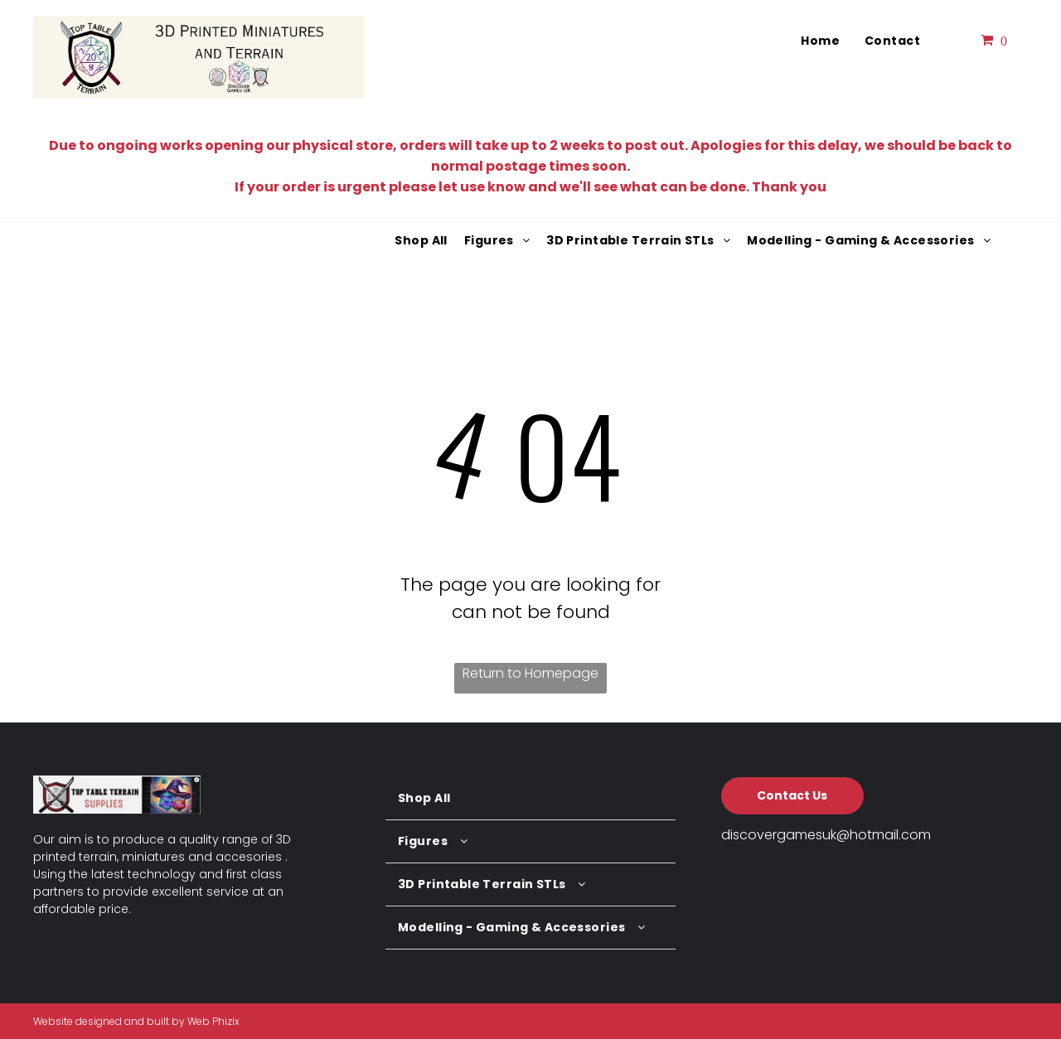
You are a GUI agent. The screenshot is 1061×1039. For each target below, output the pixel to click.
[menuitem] (820, 41)
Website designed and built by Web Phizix (136, 1021)
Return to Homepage (530, 673)
